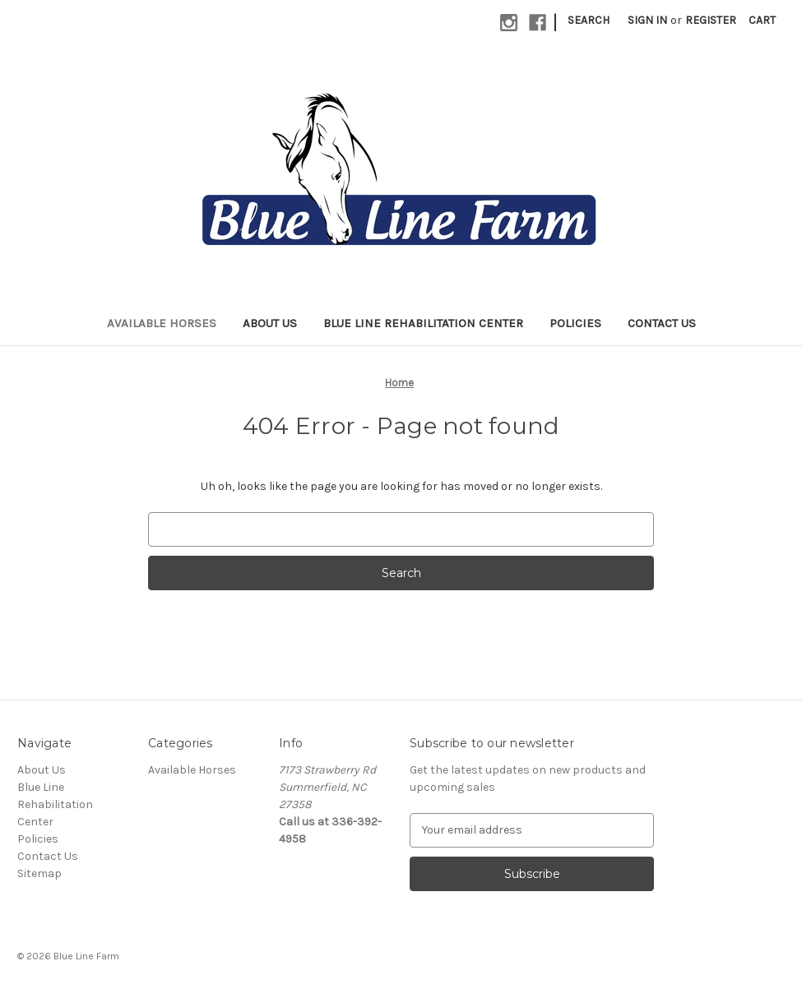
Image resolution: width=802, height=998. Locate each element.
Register (710, 20)
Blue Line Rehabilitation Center (423, 323)
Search (589, 20)
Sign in (647, 20)
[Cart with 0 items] (762, 20)
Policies (575, 323)
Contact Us (662, 323)
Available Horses (161, 323)
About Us (270, 323)
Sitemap (39, 873)
